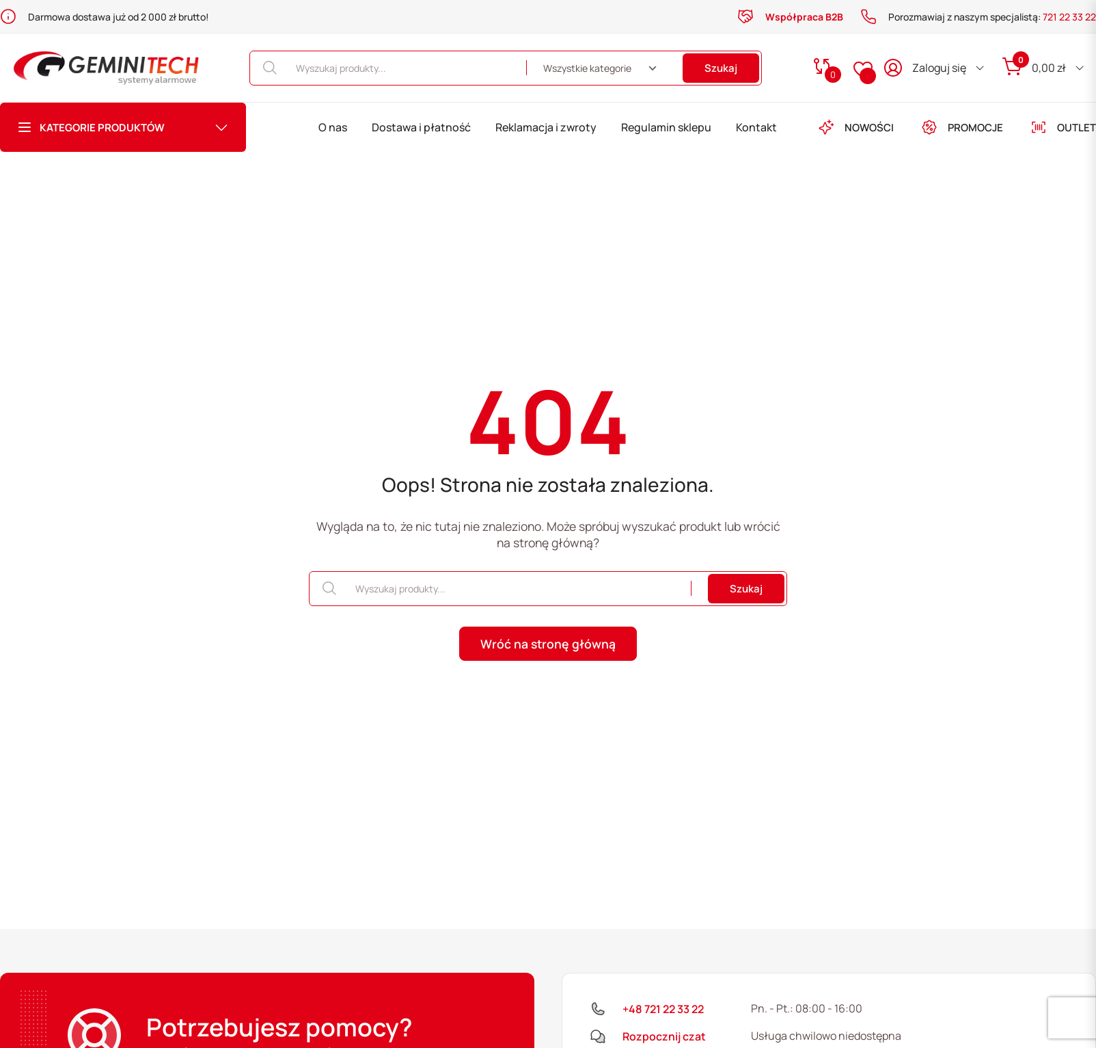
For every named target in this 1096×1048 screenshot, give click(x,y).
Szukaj (720, 68)
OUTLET (1063, 127)
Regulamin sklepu (666, 127)
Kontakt (756, 127)
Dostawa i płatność (421, 127)
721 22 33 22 (1069, 16)
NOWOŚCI (856, 127)
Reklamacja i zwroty (546, 127)
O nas (332, 127)
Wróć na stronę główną (548, 644)
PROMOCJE (962, 127)
